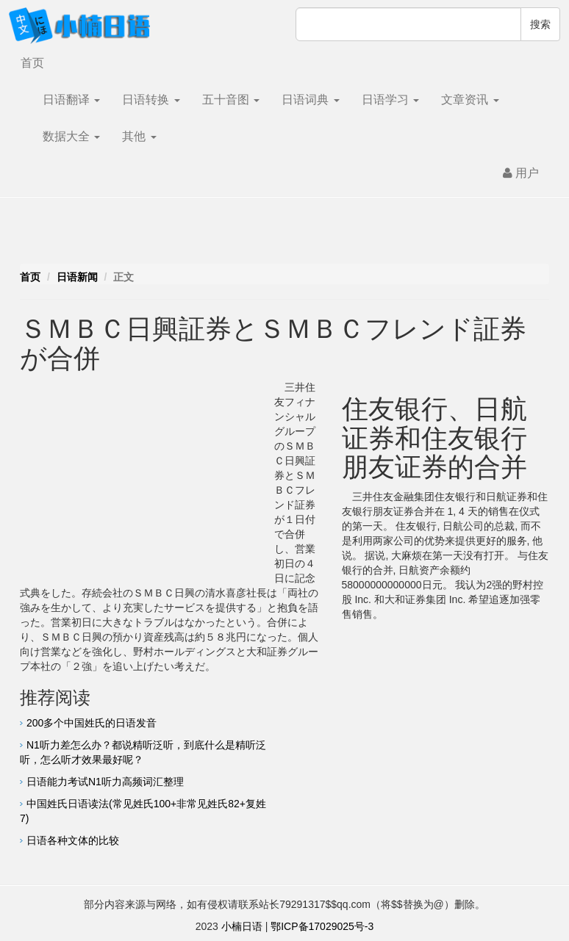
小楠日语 (241, 926)
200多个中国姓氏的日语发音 (91, 723)
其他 (139, 136)
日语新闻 (77, 277)
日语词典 (310, 99)
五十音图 (231, 99)
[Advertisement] (284, 234)
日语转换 (150, 99)
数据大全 (71, 136)
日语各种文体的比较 (72, 840)
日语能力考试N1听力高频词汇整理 (105, 781)
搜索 (540, 24)
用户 (521, 173)
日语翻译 (71, 99)
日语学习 (390, 99)
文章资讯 (469, 99)
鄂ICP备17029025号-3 (322, 926)
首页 (32, 63)
